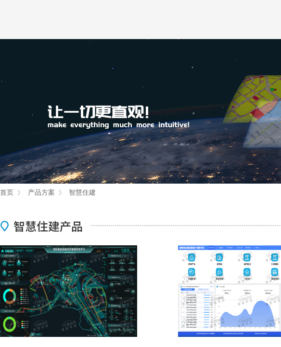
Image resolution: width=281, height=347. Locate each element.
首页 (6, 192)
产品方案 (41, 192)
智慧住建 (82, 192)
